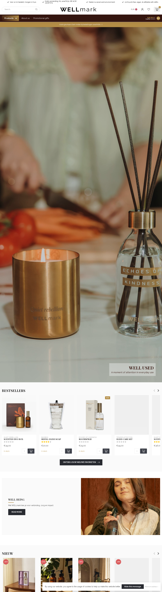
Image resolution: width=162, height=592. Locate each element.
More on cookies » (151, 587)
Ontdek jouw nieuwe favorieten (81, 462)
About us (25, 18)
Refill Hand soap (51, 439)
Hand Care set (124, 439)
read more (17, 512)
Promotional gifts (41, 18)
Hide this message (132, 587)
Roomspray (85, 439)
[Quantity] (24, 451)
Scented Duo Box (13, 439)
